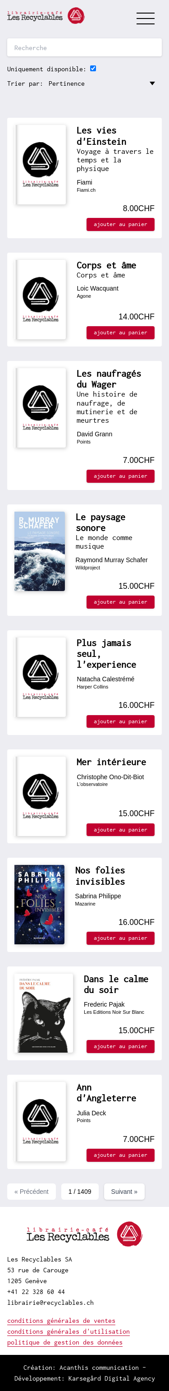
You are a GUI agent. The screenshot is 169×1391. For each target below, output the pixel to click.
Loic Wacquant (97, 288)
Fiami (84, 182)
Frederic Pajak (104, 1004)
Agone (84, 296)
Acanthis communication (99, 1367)
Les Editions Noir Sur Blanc (114, 1012)
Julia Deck (91, 1113)
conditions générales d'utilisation (68, 1331)
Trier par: (25, 83)
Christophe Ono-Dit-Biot (110, 777)
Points (84, 441)
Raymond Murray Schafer (112, 560)
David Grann (94, 434)
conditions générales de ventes (61, 1320)
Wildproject (88, 567)
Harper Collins (92, 686)
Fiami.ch (86, 190)
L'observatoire (92, 784)
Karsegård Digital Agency (112, 1378)
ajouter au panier (120, 224)
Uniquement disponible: (47, 69)
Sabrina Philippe (98, 896)
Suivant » (124, 1191)
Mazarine (85, 903)
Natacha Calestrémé (105, 679)
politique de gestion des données (65, 1342)
